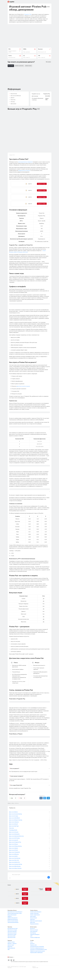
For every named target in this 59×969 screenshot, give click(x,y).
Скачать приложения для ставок (15, 913)
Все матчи (32, 928)
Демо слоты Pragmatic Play (29, 842)
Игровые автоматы (34, 923)
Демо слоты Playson (29, 844)
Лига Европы (33, 932)
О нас (31, 942)
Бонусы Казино (33, 917)
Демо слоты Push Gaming (29, 858)
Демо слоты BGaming (29, 854)
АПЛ (31, 936)
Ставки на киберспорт (35, 937)
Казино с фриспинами (35, 914)
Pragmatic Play (27, 14)
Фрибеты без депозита (12, 917)
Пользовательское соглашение (37, 946)
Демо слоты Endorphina (29, 834)
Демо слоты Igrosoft (29, 840)
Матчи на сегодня (34, 929)
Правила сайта (33, 945)
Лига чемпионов (33, 931)
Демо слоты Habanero (29, 822)
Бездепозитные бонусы (13, 919)
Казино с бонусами (34, 913)
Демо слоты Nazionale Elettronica (29, 836)
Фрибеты (10, 916)
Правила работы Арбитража (36, 952)
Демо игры (32, 922)
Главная (9, 803)
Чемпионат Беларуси (34, 934)
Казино (9, 885)
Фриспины (32, 919)
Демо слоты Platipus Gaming (29, 846)
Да (14, 798)
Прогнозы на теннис (12, 934)
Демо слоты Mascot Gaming (29, 868)
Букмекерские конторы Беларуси (15, 911)
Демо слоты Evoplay (29, 815)
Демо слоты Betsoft (29, 824)
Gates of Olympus (18, 252)
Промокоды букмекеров (13, 922)
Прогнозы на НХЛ (11, 937)
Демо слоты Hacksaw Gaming (29, 864)
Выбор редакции (11, 948)
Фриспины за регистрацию (36, 920)
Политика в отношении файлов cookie (38, 949)
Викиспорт (10, 946)
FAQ (8, 949)
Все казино (48, 61)
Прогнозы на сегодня (12, 929)
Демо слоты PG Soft (29, 850)
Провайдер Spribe (29, 830)
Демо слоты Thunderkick (29, 852)
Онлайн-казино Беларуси (35, 911)
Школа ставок (11, 945)
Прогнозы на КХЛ (11, 936)
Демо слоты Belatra (29, 811)
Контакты (32, 943)
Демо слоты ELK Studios (29, 838)
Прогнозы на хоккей (12, 932)
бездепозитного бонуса (24, 170)
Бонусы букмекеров (12, 914)
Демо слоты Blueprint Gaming (29, 819)
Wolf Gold (25, 252)
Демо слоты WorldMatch (29, 817)
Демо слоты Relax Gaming (29, 866)
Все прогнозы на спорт (13, 928)
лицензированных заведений (25, 162)
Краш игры (29, 828)
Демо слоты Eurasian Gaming (29, 813)
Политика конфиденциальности (37, 948)
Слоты (12, 803)
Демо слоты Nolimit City (29, 862)
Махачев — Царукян (12, 943)
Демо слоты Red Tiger (29, 826)
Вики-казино (33, 916)
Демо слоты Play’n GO (29, 860)
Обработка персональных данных (37, 951)
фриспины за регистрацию (23, 386)
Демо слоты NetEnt (29, 856)
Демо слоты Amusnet (29, 832)
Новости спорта (11, 942)
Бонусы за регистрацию (13, 920)
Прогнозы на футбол (12, 931)
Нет (23, 798)
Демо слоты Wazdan (29, 848)
